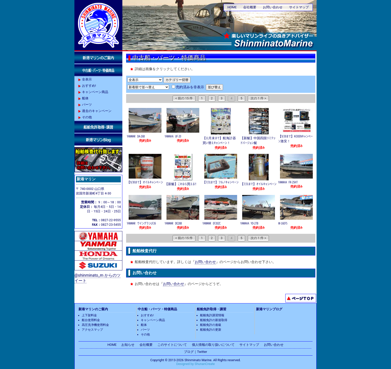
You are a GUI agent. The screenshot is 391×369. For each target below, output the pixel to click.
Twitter (202, 352)
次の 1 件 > (258, 98)
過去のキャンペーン (96, 111)
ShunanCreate (204, 364)
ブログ (189, 352)
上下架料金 (89, 315)
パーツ (87, 104)
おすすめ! (89, 86)
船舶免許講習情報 (212, 315)
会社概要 (249, 7)
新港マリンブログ (269, 309)
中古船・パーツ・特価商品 (157, 309)
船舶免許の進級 (210, 325)
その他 (87, 117)
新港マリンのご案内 (93, 309)
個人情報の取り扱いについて (213, 345)
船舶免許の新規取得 (213, 320)
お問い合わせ (273, 7)
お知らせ (127, 345)
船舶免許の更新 (210, 329)
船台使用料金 (91, 320)
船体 (85, 98)
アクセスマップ (92, 329)
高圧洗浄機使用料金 (95, 325)
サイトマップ (299, 7)
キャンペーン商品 (95, 92)
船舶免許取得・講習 (211, 309)
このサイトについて (172, 345)
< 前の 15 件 (184, 98)
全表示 (87, 79)
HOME (232, 7)
